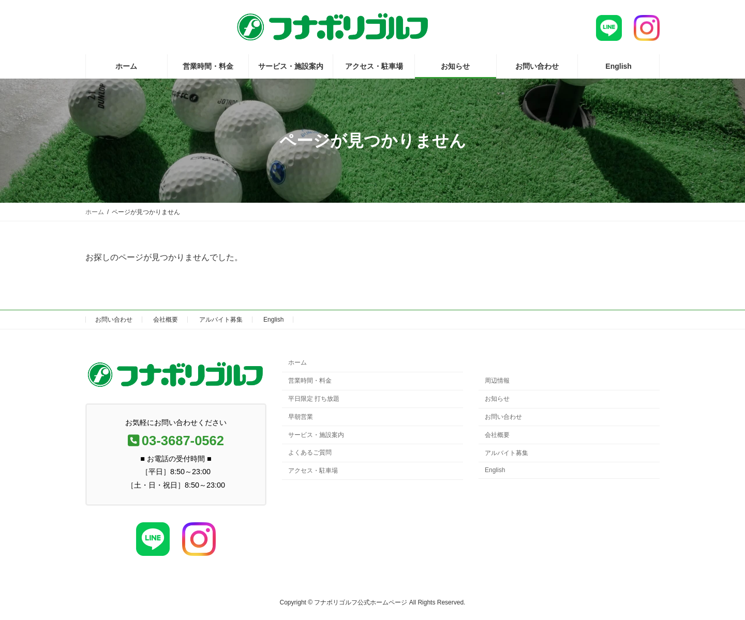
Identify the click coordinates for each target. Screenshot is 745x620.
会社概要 (165, 319)
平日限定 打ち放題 (313, 398)
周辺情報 (497, 381)
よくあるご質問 (310, 453)
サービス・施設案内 (316, 434)
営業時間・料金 (310, 381)
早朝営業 (300, 416)
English (273, 319)
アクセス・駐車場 (313, 470)
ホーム (297, 363)
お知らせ (497, 399)
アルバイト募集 (221, 319)
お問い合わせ (113, 319)
